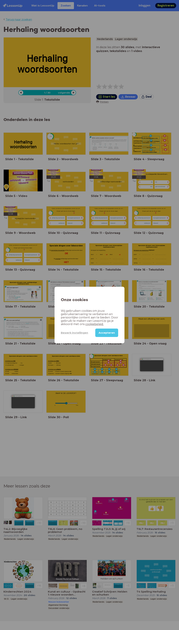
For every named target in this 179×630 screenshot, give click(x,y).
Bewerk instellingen (74, 332)
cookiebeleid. (94, 324)
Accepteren (107, 332)
